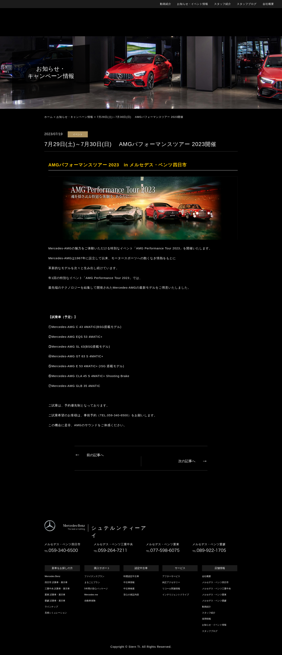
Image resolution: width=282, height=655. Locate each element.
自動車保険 (89, 600)
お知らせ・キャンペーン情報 (74, 116)
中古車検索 (129, 588)
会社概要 (268, 3)
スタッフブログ (247, 3)
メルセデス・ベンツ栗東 (214, 594)
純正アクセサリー (171, 582)
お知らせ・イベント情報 (192, 3)
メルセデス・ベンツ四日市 (215, 582)
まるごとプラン (92, 582)
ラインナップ (51, 606)
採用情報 (206, 619)
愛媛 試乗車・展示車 (55, 600)
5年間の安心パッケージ (96, 588)
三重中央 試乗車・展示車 (57, 588)
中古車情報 (129, 582)
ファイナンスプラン (94, 576)
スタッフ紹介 (222, 3)
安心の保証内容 (131, 594)
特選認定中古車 (131, 576)
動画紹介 (165, 3)
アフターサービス (171, 576)
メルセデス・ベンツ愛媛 (214, 600)
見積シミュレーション (56, 612)
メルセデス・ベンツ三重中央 (216, 588)
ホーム (48, 116)
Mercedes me (91, 594)
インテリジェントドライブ (175, 594)
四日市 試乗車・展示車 (56, 582)
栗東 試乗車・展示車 (55, 594)
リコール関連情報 (171, 588)
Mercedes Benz (52, 576)
